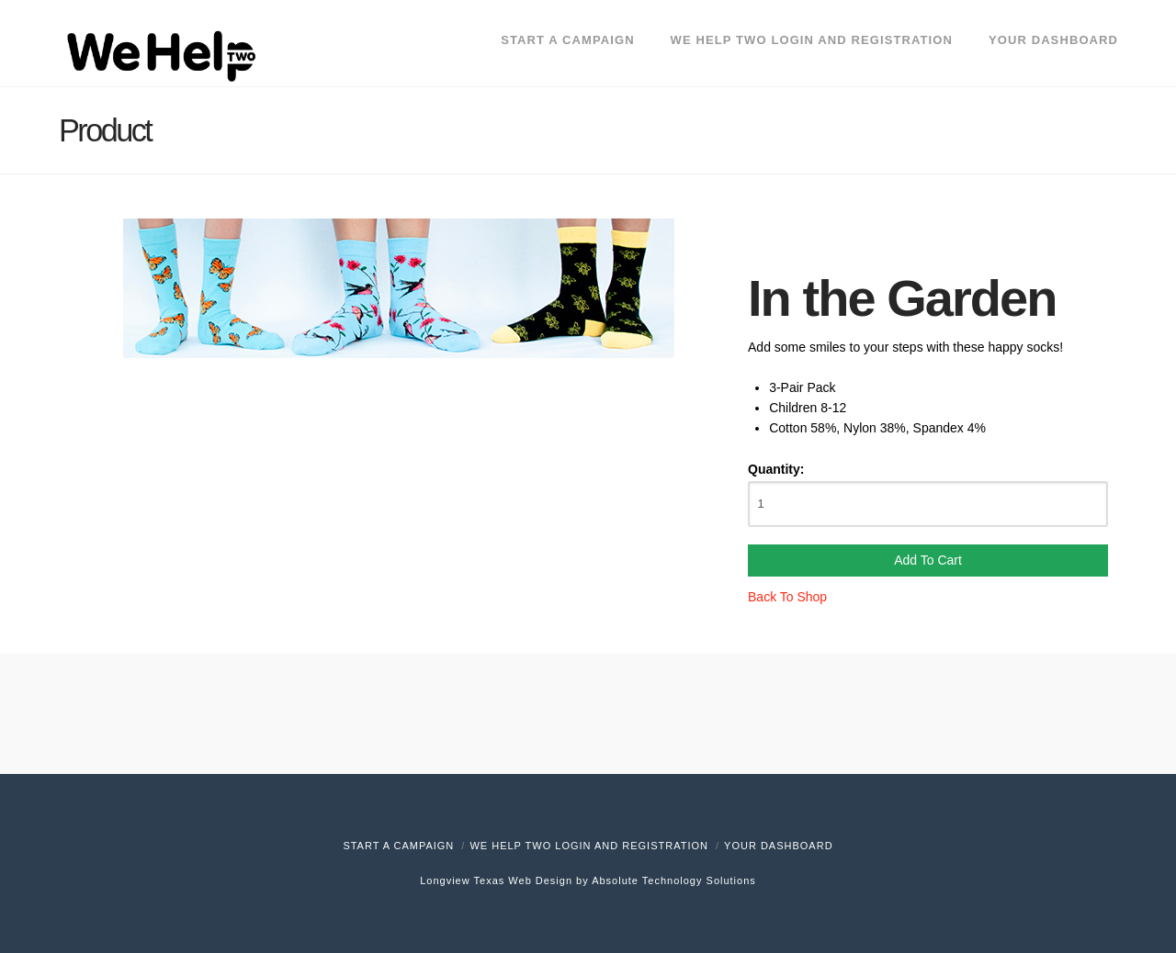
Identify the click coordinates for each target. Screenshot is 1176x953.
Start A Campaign (398, 845)
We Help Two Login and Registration (588, 845)
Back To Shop (787, 596)
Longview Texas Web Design (496, 880)
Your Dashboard (778, 845)
